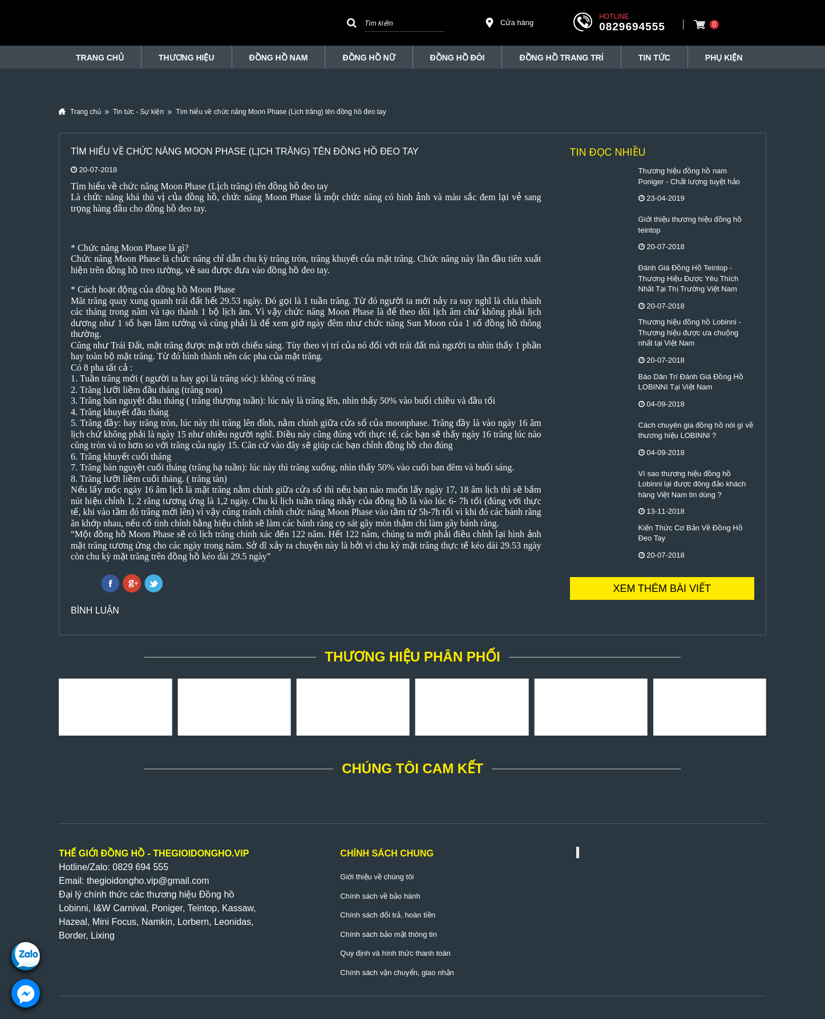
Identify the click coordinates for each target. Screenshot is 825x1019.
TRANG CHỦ (100, 57)
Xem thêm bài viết (662, 588)
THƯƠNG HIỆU (187, 57)
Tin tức (654, 57)
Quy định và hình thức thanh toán (395, 953)
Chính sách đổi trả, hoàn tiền (387, 915)
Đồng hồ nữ (368, 57)
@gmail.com (183, 881)
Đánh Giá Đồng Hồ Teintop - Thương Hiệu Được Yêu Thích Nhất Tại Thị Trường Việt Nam (688, 278)
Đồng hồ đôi (457, 57)
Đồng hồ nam (278, 57)
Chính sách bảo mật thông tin (388, 934)
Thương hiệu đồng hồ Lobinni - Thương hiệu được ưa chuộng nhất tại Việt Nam (689, 332)
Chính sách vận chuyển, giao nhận (397, 972)
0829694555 (632, 27)
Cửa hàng (508, 23)
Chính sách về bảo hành (380, 896)
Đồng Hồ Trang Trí (561, 57)
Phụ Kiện (723, 57)
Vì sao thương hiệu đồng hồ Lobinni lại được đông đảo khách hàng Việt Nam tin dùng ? (692, 484)
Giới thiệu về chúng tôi (377, 876)
